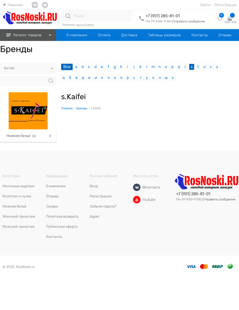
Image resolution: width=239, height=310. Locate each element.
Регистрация (225, 5)
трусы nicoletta (85, 24)
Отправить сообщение (188, 21)
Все (66, 67)
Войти (205, 5)
